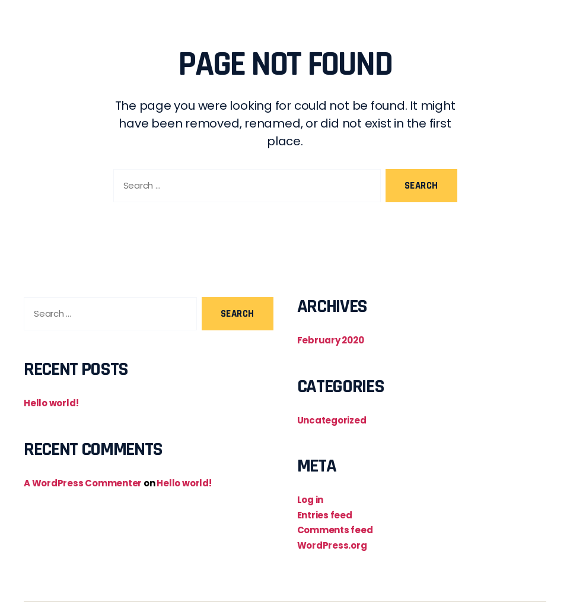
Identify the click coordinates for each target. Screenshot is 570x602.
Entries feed (324, 515)
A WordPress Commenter (83, 483)
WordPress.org (332, 545)
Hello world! (51, 403)
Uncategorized (332, 420)
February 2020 (330, 340)
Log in (310, 499)
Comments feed (335, 530)
